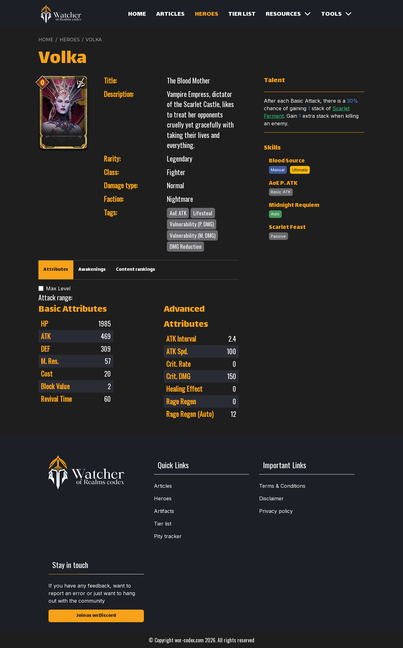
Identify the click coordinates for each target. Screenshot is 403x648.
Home (137, 14)
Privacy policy (276, 511)
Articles (170, 14)
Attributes (55, 270)
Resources (288, 14)
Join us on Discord (96, 616)
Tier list (242, 14)
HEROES (70, 40)
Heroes (206, 14)
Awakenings (92, 270)
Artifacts (164, 511)
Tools (336, 14)
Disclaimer (271, 498)
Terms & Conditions (282, 486)
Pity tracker (168, 536)
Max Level (58, 288)
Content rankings (135, 270)
